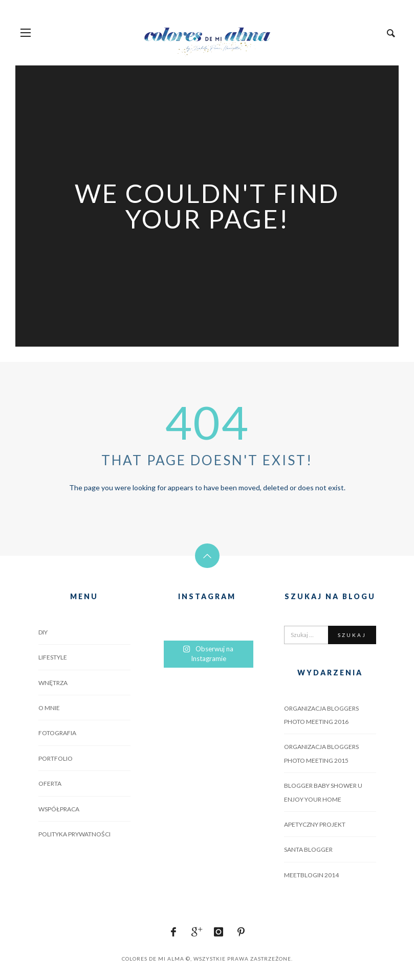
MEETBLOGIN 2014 (311, 875)
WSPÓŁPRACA (58, 809)
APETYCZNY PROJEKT (314, 824)
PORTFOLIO (55, 758)
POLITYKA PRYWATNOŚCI (74, 834)
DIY (43, 632)
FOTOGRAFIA (57, 733)
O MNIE (49, 708)
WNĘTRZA (53, 683)
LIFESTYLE (52, 657)
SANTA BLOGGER (308, 849)
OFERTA (49, 783)
